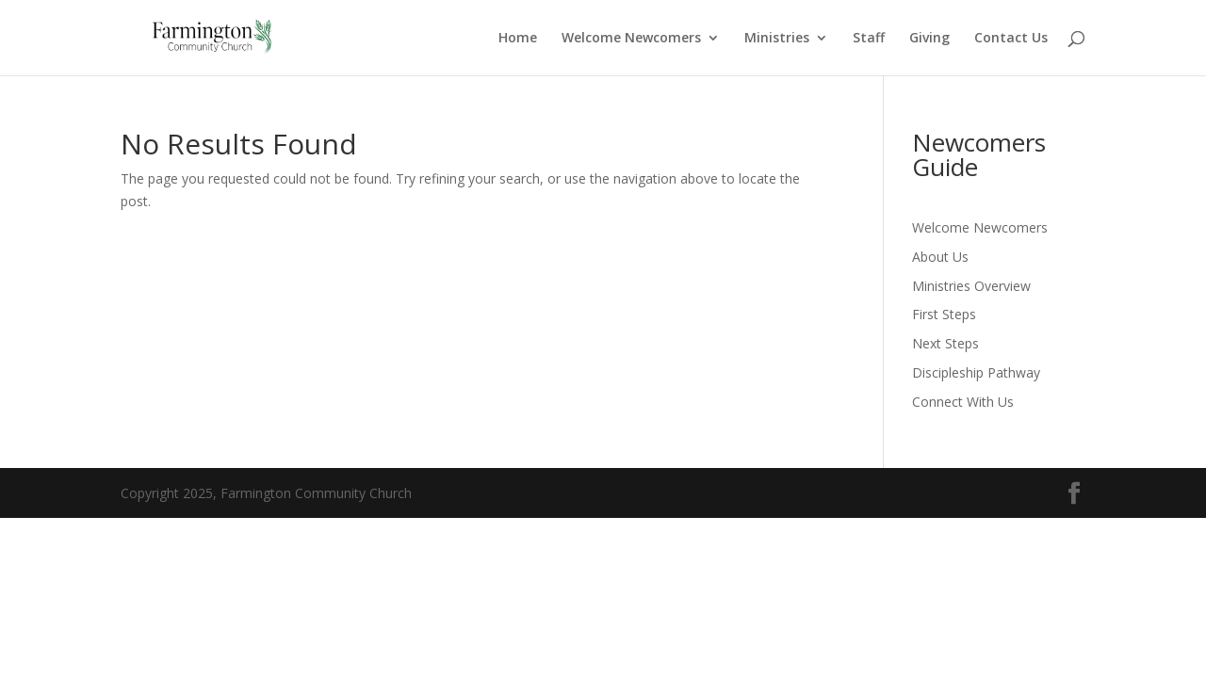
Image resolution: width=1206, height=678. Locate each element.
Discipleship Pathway (976, 372)
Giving (929, 38)
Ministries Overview (971, 286)
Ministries (776, 38)
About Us (940, 257)
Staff (869, 38)
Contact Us (1011, 38)
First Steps (944, 314)
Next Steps (945, 343)
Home (517, 38)
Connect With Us (963, 402)
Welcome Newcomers (631, 38)
